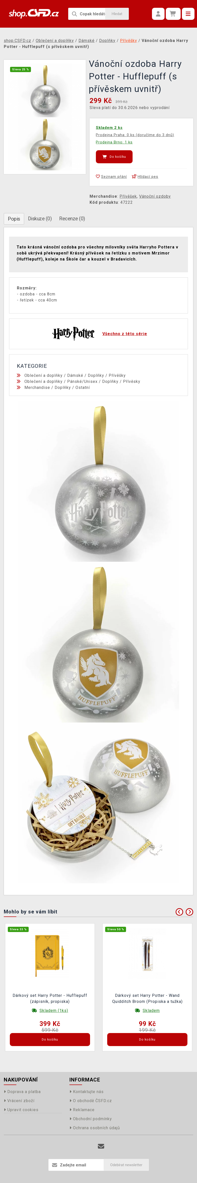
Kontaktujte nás (86, 1091)
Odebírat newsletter (126, 1165)
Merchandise (37, 387)
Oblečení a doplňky (43, 375)
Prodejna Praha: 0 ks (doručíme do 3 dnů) (135, 135)
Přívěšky (117, 375)
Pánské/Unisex (82, 381)
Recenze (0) (72, 219)
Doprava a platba (22, 1091)
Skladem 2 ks (109, 127)
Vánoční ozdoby (155, 196)
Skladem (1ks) (54, 1010)
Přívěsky (131, 381)
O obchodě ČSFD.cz (90, 1100)
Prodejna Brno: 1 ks (114, 142)
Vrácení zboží (19, 1100)
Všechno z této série (124, 333)
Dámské (75, 375)
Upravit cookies (21, 1109)
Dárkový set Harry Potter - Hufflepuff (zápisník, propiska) (50, 998)
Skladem (151, 1010)
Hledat (117, 14)
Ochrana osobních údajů (94, 1127)
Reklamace (82, 1109)
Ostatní (82, 387)
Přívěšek (128, 196)
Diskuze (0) (40, 219)
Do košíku (114, 157)
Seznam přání (111, 176)
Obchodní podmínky (90, 1118)
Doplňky (96, 375)
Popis (14, 219)
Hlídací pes (145, 176)
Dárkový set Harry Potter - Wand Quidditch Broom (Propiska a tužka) (147, 998)
